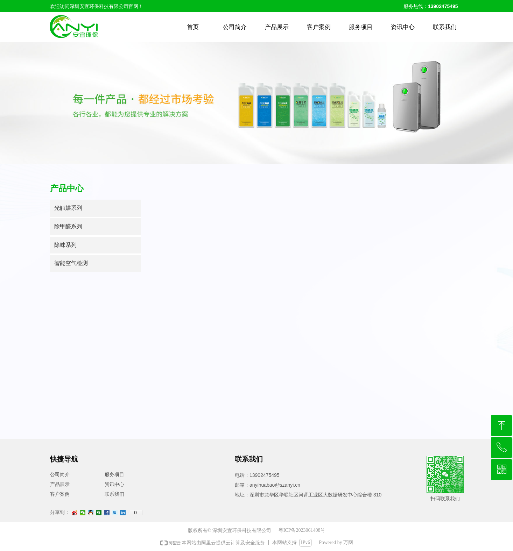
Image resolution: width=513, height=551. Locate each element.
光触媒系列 (68, 208)
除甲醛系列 (68, 226)
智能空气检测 (71, 263)
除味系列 (65, 245)
